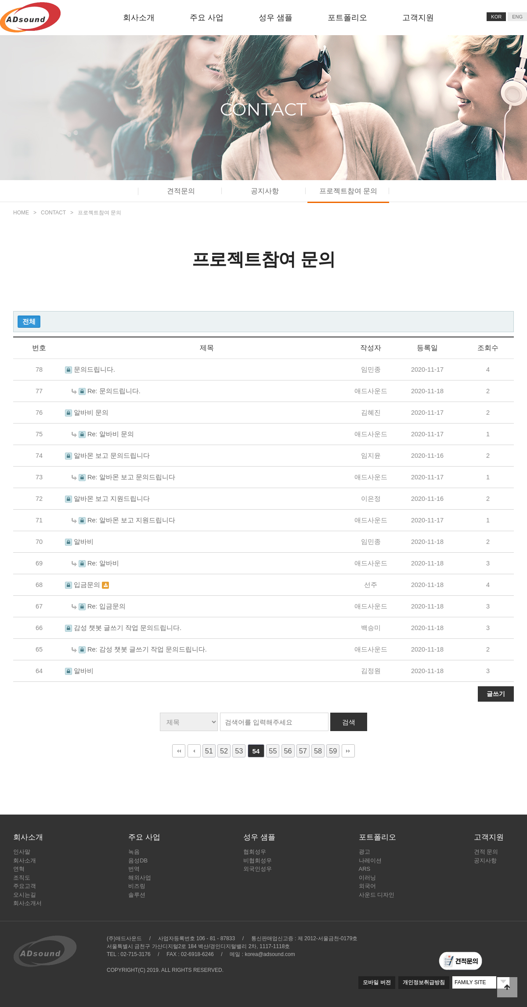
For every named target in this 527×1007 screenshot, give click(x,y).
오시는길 (24, 894)
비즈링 (136, 886)
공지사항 (265, 191)
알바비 (84, 541)
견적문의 (181, 191)
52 (224, 751)
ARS (365, 869)
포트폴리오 (347, 17)
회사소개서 (27, 903)
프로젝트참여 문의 (348, 191)
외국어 (367, 886)
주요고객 (24, 886)
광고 (364, 851)
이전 (194, 750)
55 (273, 751)
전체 (29, 321)
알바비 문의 (91, 412)
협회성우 (254, 851)
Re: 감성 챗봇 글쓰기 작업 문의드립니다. (147, 649)
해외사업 (139, 877)
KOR (496, 16)
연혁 (19, 869)
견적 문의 (486, 851)
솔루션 (136, 894)
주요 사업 (207, 17)
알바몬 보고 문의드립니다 (112, 455)
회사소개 (139, 17)
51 (209, 751)
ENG (517, 16)
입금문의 (88, 584)
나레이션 (370, 860)
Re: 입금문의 (106, 606)
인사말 (21, 851)
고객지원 (418, 17)
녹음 (134, 851)
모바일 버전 (376, 982)
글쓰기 (496, 693)
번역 (134, 869)
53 (239, 751)
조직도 (21, 877)
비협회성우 (257, 860)
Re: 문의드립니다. (114, 391)
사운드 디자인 (377, 894)
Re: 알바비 (103, 563)
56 (288, 751)
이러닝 (367, 877)
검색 (348, 722)
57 (303, 751)
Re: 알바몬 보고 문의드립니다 (131, 477)
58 (318, 751)
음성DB (138, 860)
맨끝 (348, 750)
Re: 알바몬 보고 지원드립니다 (131, 520)
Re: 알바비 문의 (110, 434)
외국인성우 (257, 869)
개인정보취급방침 (424, 982)
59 (333, 751)
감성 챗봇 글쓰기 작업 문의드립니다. (127, 627)
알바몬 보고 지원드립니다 (112, 498)
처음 (178, 750)
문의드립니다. (94, 369)
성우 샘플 (275, 17)
